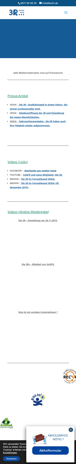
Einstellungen (10, 452)
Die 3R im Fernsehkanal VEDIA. (38, 179)
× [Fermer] (71, 430)
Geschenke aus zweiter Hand (40, 170)
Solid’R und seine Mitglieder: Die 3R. (43, 174)
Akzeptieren (11, 458)
